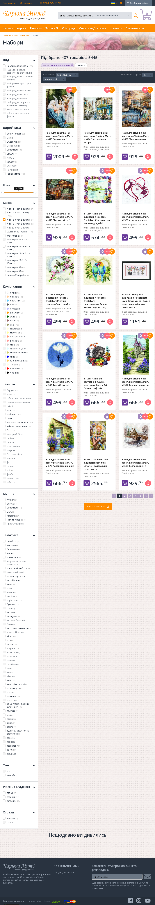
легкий (11, 792)
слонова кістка (17, 360)
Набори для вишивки (20, 65)
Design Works (13, 145)
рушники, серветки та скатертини (18, 732)
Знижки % (51, 28)
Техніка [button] (19, 384)
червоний (15, 368)
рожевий (14, 340)
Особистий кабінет (140, 3)
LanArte (12, 153)
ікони (11, 584)
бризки (12, 304)
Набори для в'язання (17, 94)
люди (11, 668)
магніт (10, 672)
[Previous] (114, 496)
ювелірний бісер (15, 434)
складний (13, 800)
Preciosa (12, 818)
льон (13, 324)
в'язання (11, 394)
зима (11, 553)
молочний (15, 332)
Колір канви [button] (19, 286)
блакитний (16, 300)
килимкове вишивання (18, 402)
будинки (12, 604)
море (11, 680)
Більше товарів (96, 506)
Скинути (81, 65)
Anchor (12, 499)
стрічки (10, 438)
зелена (13, 316)
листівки (12, 596)
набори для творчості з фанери (19, 115)
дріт (10, 470)
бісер (10, 430)
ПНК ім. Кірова (16, 519)
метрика (12, 612)
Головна (7, 35)
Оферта (46, 901)
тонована (13, 364)
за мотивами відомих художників (18, 705)
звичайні (12, 775)
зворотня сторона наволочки (16, 563)
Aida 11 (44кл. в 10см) (20, 208)
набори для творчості (18, 109)
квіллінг (10, 466)
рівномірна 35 (15, 271)
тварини (13, 648)
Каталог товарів (22, 35)
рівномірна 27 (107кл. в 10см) (18, 255)
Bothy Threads (16, 133)
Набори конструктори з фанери (19, 85)
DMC (10, 511)
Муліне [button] (19, 494)
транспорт (13, 745)
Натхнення (12, 169)
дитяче (12, 644)
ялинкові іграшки (15, 632)
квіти (11, 749)
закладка (11, 592)
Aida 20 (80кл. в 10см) (18, 227)
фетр (9, 462)
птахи (11, 718)
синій (12, 356)
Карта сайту (35, 901)
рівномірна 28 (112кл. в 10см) (18, 262)
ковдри (10, 692)
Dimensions (14, 149)
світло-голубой (16, 348)
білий (13, 292)
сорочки (11, 737)
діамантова (13, 478)
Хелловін (12, 545)
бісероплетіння (14, 454)
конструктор (13, 446)
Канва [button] (19, 203)
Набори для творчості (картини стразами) (18, 104)
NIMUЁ (10, 157)
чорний (14, 372)
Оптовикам (26, 3)
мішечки (11, 676)
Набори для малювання (19, 90)
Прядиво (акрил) (15, 523)
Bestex (12, 503)
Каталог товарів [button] (14, 28)
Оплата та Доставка (92, 28)
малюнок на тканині (20, 231)
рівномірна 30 (16, 267)
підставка (12, 700)
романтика (14, 557)
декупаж (11, 450)
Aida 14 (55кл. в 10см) (18, 214)
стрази (10, 442)
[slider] (2, 192)
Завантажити (135, 28)
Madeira (13, 515)
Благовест (12, 165)
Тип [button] (19, 765)
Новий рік (13, 541)
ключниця (12, 656)
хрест (12, 410)
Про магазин (9, 3)
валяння (11, 458)
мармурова (14, 328)
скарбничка (13, 664)
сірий (13, 344)
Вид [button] (19, 60)
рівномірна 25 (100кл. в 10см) (18, 248)
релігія (11, 726)
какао (13, 320)
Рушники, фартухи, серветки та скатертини (19, 71)
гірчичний (15, 312)
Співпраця (68, 28)
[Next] (151, 496)
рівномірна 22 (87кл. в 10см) (18, 241)
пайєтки (11, 482)
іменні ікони (14, 580)
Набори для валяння (17, 98)
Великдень (13, 549)
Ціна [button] (19, 185)
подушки (12, 710)
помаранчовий (16, 336)
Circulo (10, 137)
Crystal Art (14, 141)
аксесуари (13, 616)
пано (9, 588)
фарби (10, 474)
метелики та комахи (19, 628)
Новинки (36, 28)
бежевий (15, 296)
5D (8, 771)
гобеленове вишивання (19, 398)
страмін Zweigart (18, 275)
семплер (11, 608)
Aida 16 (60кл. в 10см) (20, 219)
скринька (11, 753)
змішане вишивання (18, 426)
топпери (11, 741)
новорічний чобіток (18, 568)
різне (11, 722)
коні (10, 715)
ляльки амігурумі (15, 572)
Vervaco (12, 161)
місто (11, 636)
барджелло (12, 390)
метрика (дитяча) (16, 620)
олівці (10, 406)
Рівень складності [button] (19, 787)
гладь (11, 418)
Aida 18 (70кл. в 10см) (20, 223)
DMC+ (10, 822)
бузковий (13, 308)
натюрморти (15, 688)
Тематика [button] (19, 535)
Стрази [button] (19, 812)
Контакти (116, 28)
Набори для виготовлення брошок (20, 78)
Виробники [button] (19, 128)
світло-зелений (17, 352)
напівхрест (14, 414)
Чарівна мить (16, 173)
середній (13, 796)
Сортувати (48, 74)
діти (10, 640)
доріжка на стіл (15, 600)
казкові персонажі (17, 576)
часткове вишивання (20, 422)
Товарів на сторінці (131, 74)
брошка (11, 624)
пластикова (15, 235)
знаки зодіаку (14, 652)
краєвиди (13, 696)
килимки (11, 660)
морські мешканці (17, 684)
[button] (114, 3)
